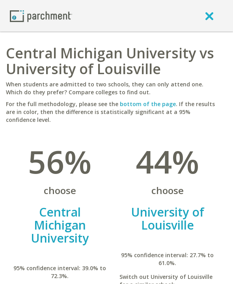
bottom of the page (148, 104)
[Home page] (41, 15)
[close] (209, 16)
